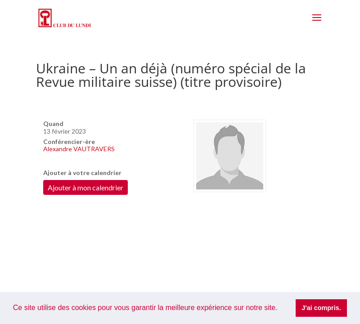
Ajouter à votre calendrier (82, 172)
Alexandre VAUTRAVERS (79, 149)
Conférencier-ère (69, 141)
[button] (280, 308)
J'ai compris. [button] (321, 307)
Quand (53, 123)
